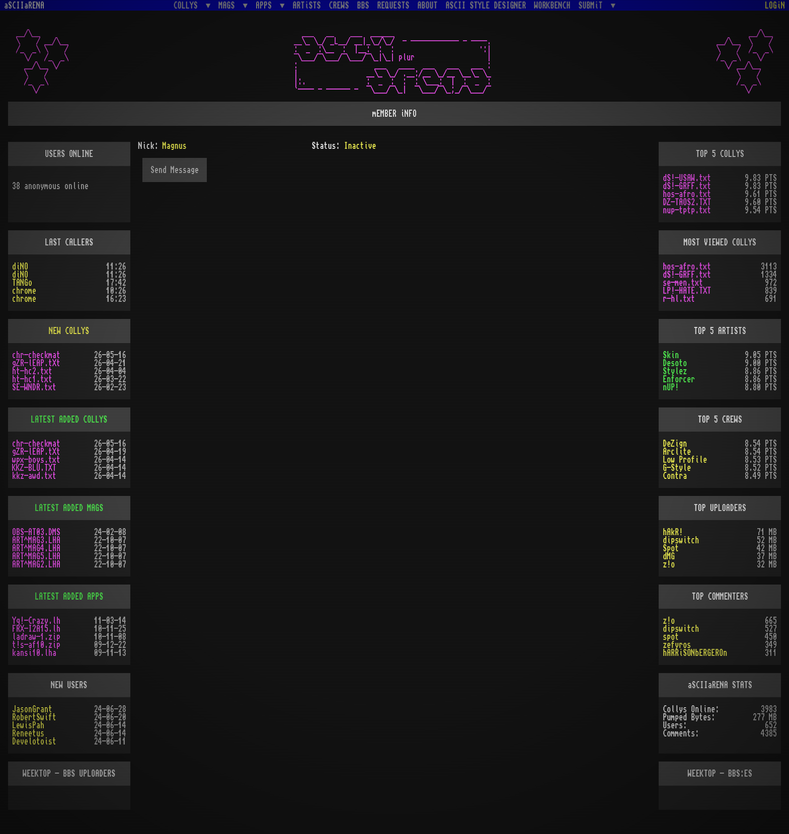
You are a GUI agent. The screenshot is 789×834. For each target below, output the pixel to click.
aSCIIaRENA (24, 6)
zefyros (677, 645)
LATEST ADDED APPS (69, 597)
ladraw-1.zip (36, 637)
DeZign (675, 444)
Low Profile (685, 460)
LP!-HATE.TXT (687, 291)
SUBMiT (593, 5)
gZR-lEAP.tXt (36, 363)
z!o (669, 564)
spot (671, 637)
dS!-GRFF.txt (687, 186)
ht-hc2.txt (32, 371)
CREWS (339, 6)
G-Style (677, 468)
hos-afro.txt (687, 194)
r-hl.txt (679, 299)
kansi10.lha (34, 653)
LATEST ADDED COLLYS (69, 419)
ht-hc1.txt (32, 379)
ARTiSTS (307, 6)
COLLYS (188, 5)
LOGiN (775, 6)
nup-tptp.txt (687, 210)
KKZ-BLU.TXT (34, 468)
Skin (671, 355)
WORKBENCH (552, 6)
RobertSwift (34, 717)
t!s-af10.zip (36, 645)
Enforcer (679, 379)
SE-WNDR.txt (34, 387)
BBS (363, 6)
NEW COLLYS (69, 331)
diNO (20, 267)
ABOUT (428, 6)
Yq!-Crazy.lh (36, 621)
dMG (669, 556)
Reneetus (28, 733)
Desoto (675, 363)
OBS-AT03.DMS (36, 532)
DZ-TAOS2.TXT (687, 202)
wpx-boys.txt (36, 460)
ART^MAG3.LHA (36, 540)
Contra (675, 476)
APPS (266, 5)
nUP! (671, 387)
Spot (671, 548)
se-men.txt (683, 283)
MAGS (228, 5)
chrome (24, 291)
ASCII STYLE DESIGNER (486, 6)
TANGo (22, 283)
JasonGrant (32, 709)
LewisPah (28, 725)
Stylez (675, 371)
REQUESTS (393, 6)
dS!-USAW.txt (687, 178)
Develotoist (34, 741)
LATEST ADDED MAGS (69, 508)
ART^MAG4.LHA (36, 548)
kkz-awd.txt (34, 476)
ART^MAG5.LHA (36, 556)
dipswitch (681, 540)
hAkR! (673, 532)
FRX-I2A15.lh (36, 629)
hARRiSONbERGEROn (695, 653)
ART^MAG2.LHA (36, 564)
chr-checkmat (36, 355)
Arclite (677, 452)
